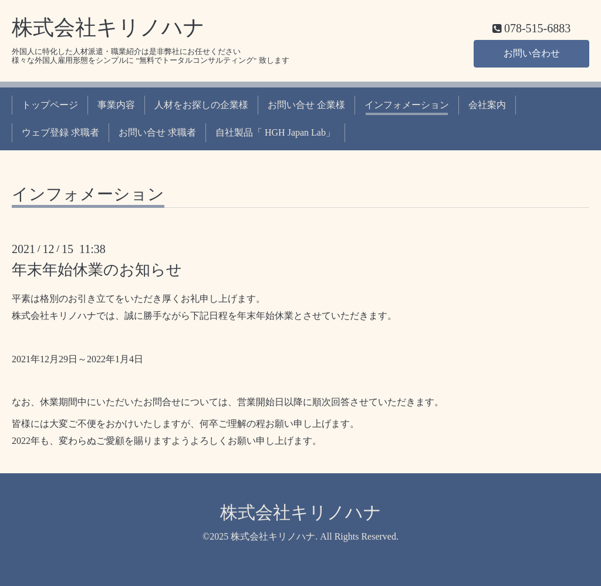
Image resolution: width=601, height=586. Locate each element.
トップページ (50, 105)
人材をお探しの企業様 (201, 105)
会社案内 (487, 105)
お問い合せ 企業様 (306, 105)
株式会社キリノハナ (108, 27)
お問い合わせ (532, 53)
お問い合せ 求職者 (157, 132)
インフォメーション (406, 105)
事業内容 (116, 105)
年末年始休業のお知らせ (97, 269)
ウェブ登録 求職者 (60, 132)
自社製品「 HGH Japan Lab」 (275, 132)
